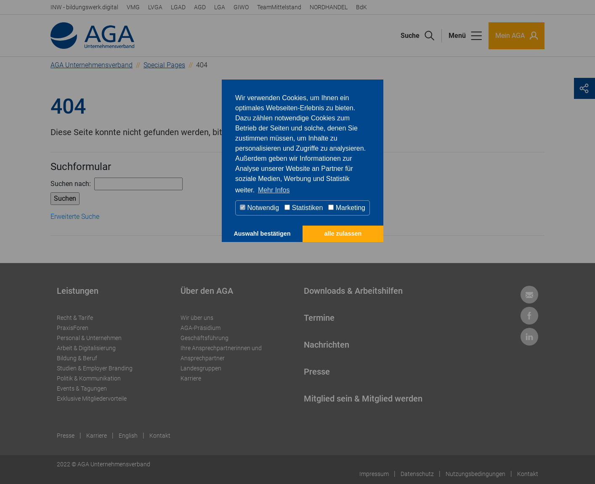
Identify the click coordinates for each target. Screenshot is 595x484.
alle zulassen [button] (343, 233)
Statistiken (303, 207)
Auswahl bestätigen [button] (262, 233)
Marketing (346, 207)
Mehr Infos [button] (274, 190)
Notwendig (259, 207)
